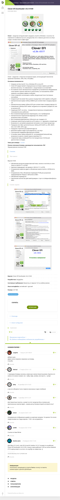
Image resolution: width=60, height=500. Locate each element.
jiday (14, 384)
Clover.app (14, 316)
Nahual (15, 369)
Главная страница (13, 3)
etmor (15, 413)
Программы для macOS (27, 3)
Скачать (12, 151)
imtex (14, 398)
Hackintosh (13, 328)
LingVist (15, 352)
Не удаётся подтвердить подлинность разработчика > (27, 339)
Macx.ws (16, 493)
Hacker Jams (17, 441)
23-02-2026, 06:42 (12, 11)
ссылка (22, 142)
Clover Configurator (17, 323)
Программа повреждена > (18, 337)
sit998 (15, 428)
